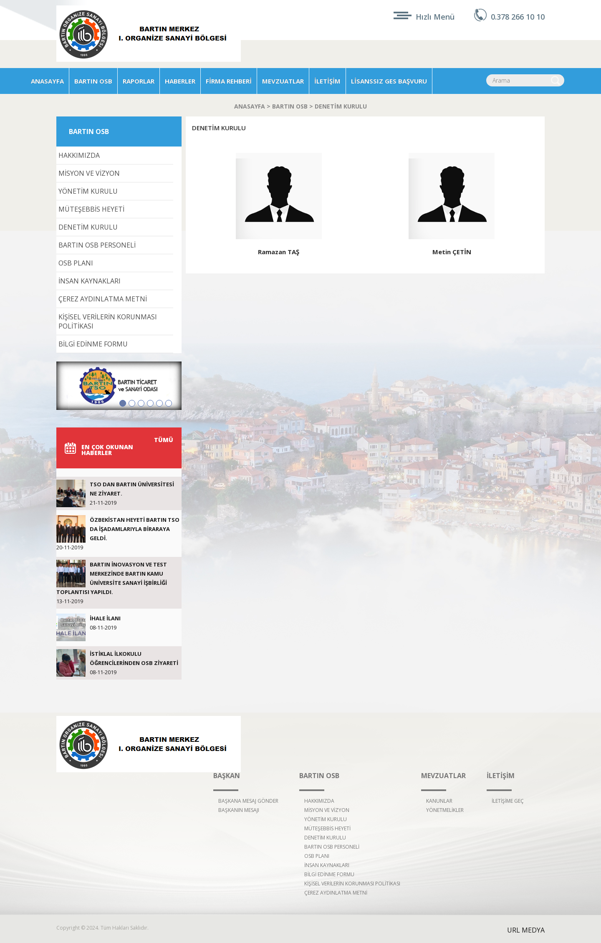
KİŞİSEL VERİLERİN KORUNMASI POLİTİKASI (107, 321)
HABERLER (180, 81)
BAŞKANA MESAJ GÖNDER (248, 800)
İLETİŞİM (327, 81)
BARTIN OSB (93, 81)
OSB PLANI (75, 263)
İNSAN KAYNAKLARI (89, 281)
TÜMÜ (163, 440)
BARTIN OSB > (293, 106)
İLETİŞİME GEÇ (508, 800)
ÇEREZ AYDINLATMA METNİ (102, 298)
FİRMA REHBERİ (229, 81)
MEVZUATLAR (283, 81)
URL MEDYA (526, 930)
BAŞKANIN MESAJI (238, 810)
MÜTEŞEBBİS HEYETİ (91, 209)
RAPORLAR (138, 81)
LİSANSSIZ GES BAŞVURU (389, 81)
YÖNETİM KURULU (88, 191)
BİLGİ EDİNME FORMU (93, 344)
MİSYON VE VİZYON (89, 173)
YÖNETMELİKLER (445, 810)
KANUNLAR (439, 800)
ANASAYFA (47, 81)
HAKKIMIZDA (79, 155)
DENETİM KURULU (341, 106)
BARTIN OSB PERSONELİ (97, 245)
